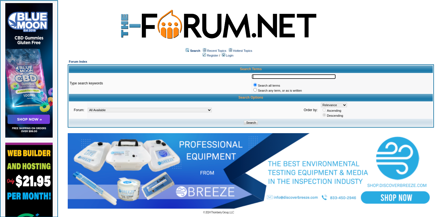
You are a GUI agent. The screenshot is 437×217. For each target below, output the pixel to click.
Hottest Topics (242, 50)
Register (210, 55)
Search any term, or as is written (280, 90)
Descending (335, 115)
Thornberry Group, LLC (222, 212)
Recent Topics (216, 50)
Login (228, 55)
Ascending (334, 110)
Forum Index (78, 61)
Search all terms (269, 85)
